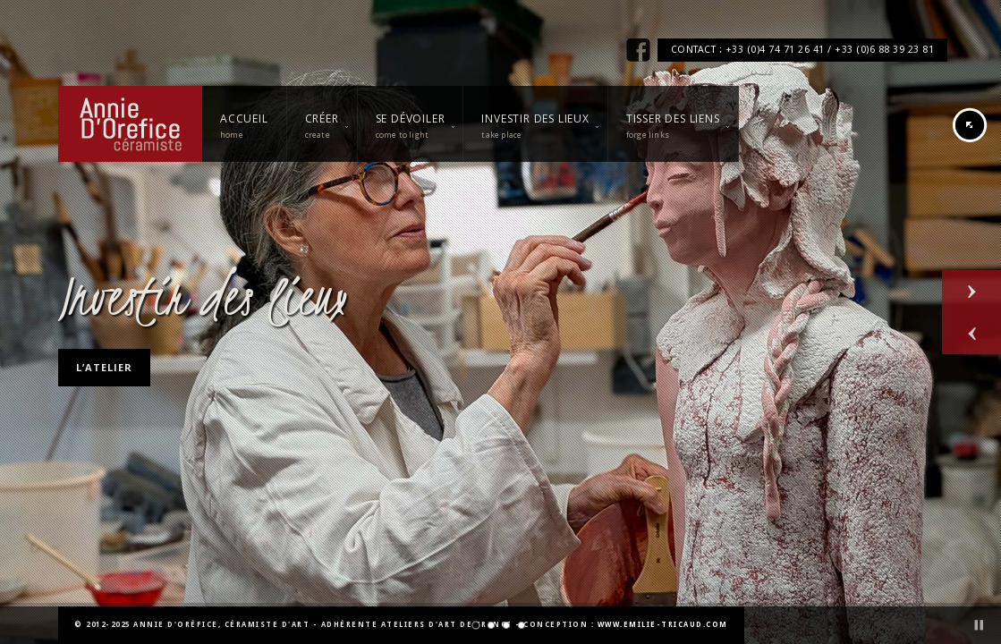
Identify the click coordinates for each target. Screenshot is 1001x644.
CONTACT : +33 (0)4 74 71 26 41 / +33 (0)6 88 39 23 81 (803, 49)
